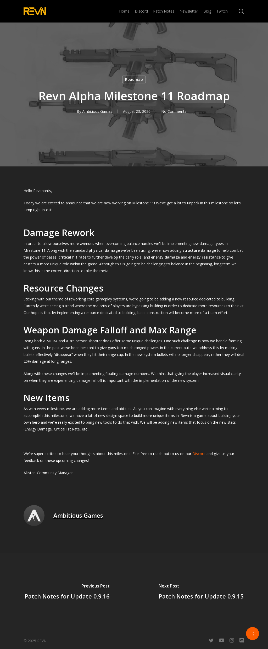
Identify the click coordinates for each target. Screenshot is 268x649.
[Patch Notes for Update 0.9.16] (67, 592)
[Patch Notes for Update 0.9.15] (201, 592)
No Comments (173, 111)
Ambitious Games (97, 111)
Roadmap (134, 79)
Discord (198, 453)
